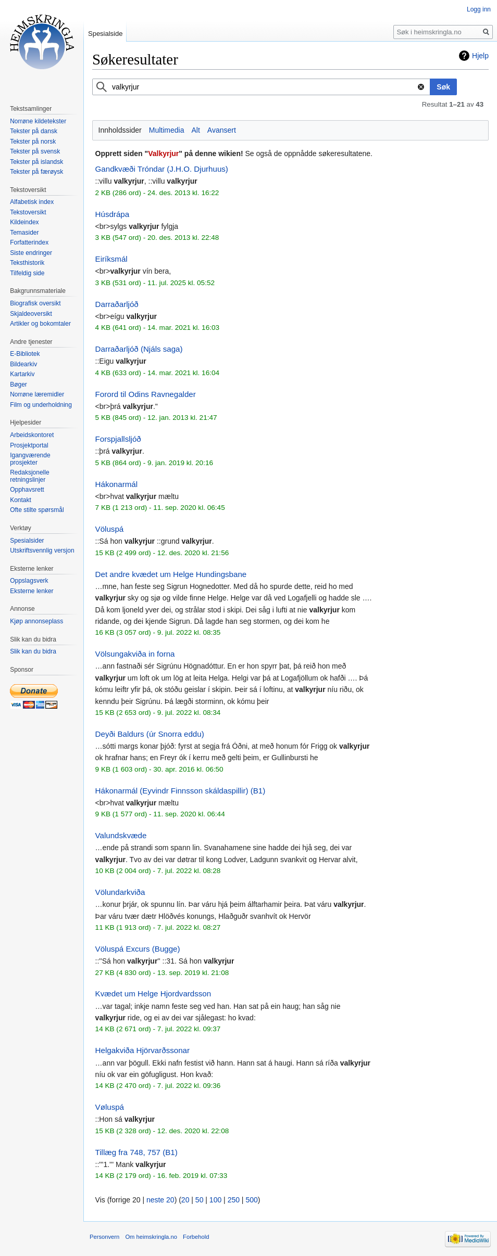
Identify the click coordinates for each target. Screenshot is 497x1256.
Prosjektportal (29, 445)
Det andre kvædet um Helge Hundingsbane (171, 574)
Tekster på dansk (33, 131)
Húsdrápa (112, 214)
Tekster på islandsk (36, 161)
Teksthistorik (27, 262)
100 (215, 1200)
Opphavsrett (27, 489)
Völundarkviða (120, 892)
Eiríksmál (111, 258)
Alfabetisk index (32, 202)
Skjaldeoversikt (31, 313)
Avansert (221, 130)
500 (251, 1200)
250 (234, 1200)
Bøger (18, 384)
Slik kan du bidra (33, 651)
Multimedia (166, 130)
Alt (195, 130)
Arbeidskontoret (32, 435)
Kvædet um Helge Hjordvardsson (153, 993)
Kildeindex (24, 222)
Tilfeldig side (27, 273)
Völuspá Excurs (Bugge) (137, 948)
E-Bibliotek (25, 353)
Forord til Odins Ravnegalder (145, 394)
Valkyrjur (163, 153)
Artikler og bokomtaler (40, 323)
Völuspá (109, 528)
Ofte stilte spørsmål (37, 510)
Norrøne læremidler (37, 394)
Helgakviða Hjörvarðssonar (142, 1050)
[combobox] (261, 87)
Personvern (104, 1237)
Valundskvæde (121, 835)
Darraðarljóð (117, 304)
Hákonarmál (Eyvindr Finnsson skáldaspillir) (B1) (180, 790)
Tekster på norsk (33, 141)
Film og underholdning (41, 404)
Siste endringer (31, 253)
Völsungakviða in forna (135, 653)
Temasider (24, 232)
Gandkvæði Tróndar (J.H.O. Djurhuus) (161, 168)
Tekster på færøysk (36, 171)
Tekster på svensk (35, 151)
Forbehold (196, 1237)
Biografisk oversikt (35, 303)
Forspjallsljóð (118, 438)
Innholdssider (120, 130)
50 (199, 1200)
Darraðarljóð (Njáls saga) (139, 348)
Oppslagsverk (29, 580)
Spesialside (105, 33)
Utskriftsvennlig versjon (42, 550)
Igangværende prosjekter (30, 459)
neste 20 (160, 1200)
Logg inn (479, 9)
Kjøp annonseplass (36, 621)
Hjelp (480, 56)
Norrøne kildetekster (38, 121)
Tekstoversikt (28, 212)
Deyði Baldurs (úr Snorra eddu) (149, 733)
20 (185, 1200)
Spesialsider (27, 540)
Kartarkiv (22, 374)
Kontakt (20, 500)
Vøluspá (109, 1107)
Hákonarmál (116, 484)
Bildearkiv (23, 364)
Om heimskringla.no (151, 1237)
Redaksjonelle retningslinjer (29, 476)
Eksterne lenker (31, 591)
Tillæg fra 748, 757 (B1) (136, 1152)
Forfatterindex (29, 242)
